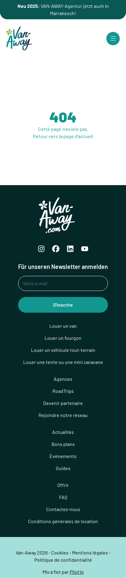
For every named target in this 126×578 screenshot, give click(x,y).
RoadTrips (63, 391)
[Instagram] (41, 248)
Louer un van (63, 326)
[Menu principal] (113, 39)
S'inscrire (63, 305)
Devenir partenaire (63, 403)
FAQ (63, 497)
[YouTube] (84, 248)
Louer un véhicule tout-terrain (63, 350)
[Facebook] (55, 248)
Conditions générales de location (63, 521)
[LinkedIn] (70, 248)
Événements (63, 456)
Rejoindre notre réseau (63, 415)
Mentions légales (90, 552)
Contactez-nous (63, 509)
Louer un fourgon (63, 338)
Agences (63, 379)
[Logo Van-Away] (19, 39)
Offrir (63, 485)
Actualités (63, 432)
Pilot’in (77, 572)
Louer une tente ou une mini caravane (63, 362)
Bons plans (63, 444)
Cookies (59, 552)
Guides (63, 468)
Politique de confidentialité (63, 560)
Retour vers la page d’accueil (63, 136)
